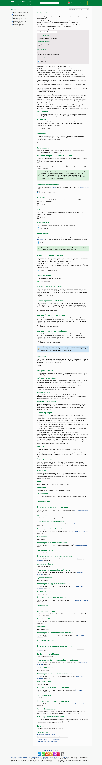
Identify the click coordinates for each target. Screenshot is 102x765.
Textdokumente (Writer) (18, 11)
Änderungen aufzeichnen (81, 510)
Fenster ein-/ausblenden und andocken (47, 741)
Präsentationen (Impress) (19, 15)
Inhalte (13, 9)
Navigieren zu (40, 239)
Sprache (29, 5)
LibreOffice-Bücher (51, 750)
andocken (71, 29)
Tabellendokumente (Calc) (19, 14)
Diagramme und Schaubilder (19, 21)
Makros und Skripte (17, 23)
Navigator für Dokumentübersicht (46, 734)
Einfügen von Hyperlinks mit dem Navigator (49, 739)
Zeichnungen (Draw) (18, 17)
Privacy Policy (26, 757)
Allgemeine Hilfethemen (18, 25)
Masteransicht (53, 187)
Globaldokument (84, 187)
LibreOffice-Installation (18, 24)
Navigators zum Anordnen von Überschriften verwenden (52, 737)
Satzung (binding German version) (60, 757)
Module (17, 5)
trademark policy (43, 761)
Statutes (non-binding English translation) (41, 757)
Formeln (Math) (16, 20)
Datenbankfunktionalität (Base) (20, 18)
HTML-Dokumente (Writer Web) (20, 12)
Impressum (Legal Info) (16, 757)
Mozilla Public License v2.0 (49, 759)
